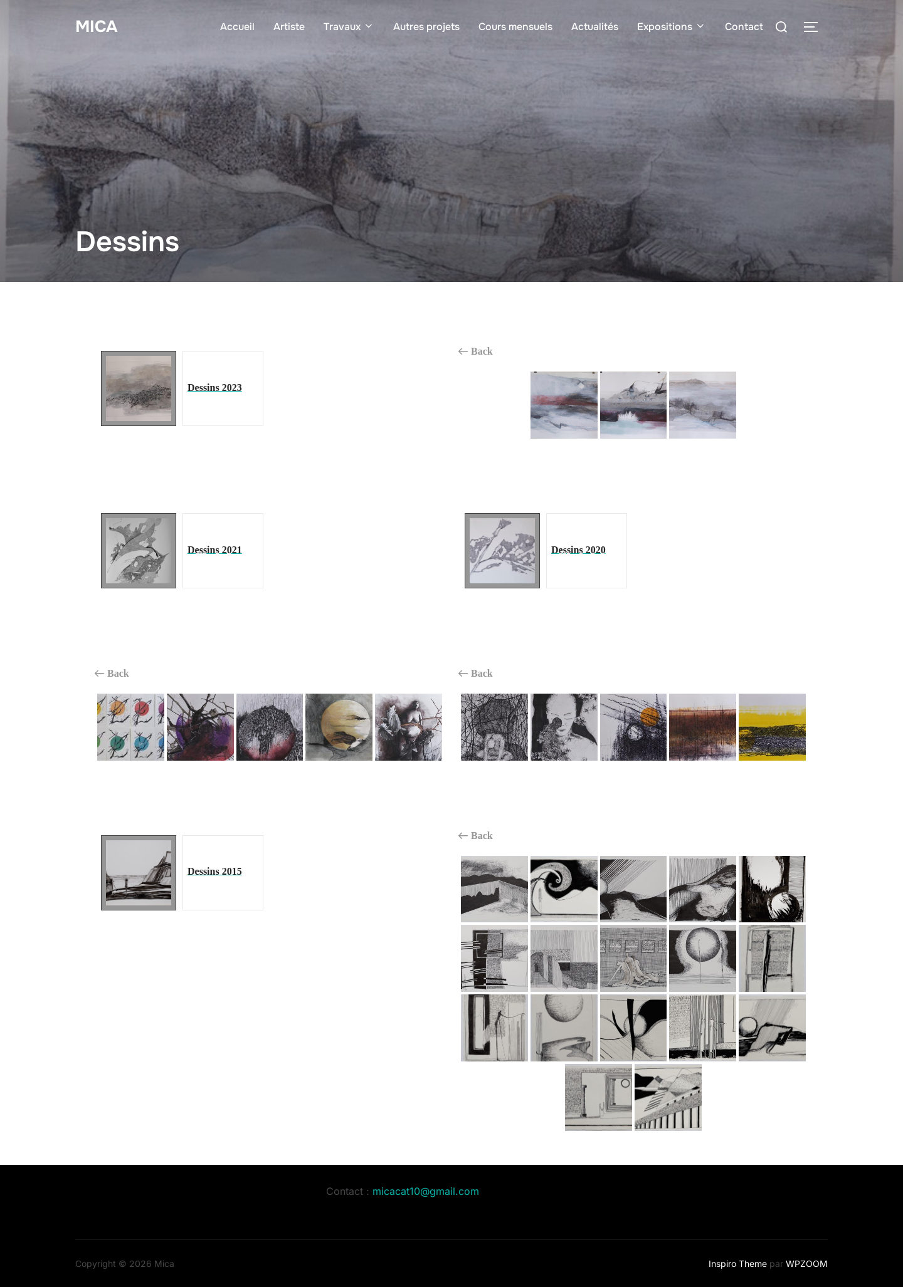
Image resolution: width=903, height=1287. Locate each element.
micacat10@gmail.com (425, 1191)
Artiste (289, 26)
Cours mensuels (515, 26)
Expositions (671, 26)
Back (475, 351)
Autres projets (426, 26)
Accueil (237, 26)
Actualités (594, 26)
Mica (96, 26)
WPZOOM (807, 1263)
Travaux (349, 26)
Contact (744, 26)
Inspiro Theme (738, 1263)
